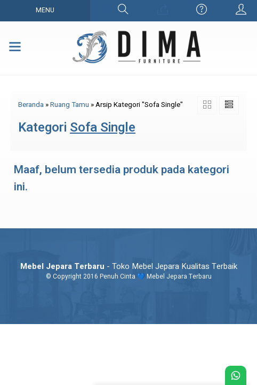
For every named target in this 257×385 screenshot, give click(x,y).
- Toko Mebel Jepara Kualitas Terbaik (128, 266)
